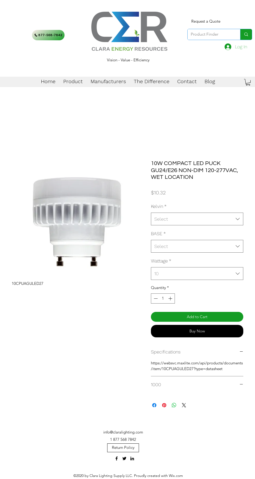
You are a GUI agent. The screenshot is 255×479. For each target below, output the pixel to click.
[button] (248, 82)
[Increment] (170, 298)
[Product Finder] (210, 34)
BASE (158, 233)
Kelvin (159, 206)
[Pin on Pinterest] (164, 405)
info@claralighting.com (123, 432)
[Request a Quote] (205, 21)
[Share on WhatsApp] (174, 405)
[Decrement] (155, 298)
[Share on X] (184, 405)
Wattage (161, 261)
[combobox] (197, 219)
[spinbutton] (163, 298)
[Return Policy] (123, 447)
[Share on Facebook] (154, 405)
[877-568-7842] (48, 35)
